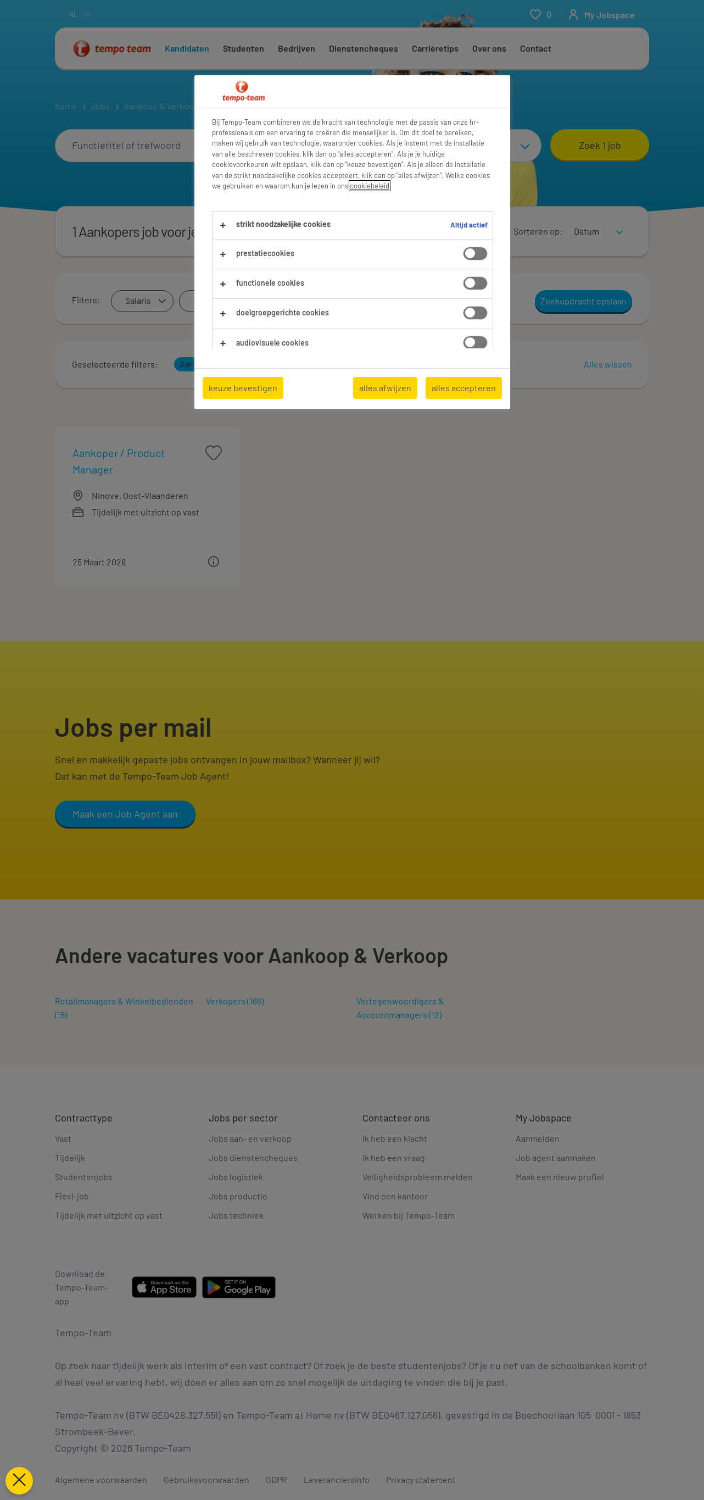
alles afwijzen (385, 387)
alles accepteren (464, 387)
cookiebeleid (369, 185)
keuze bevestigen (243, 387)
